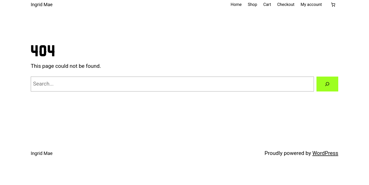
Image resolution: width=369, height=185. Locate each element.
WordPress (325, 153)
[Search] (327, 84)
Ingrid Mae (42, 4)
